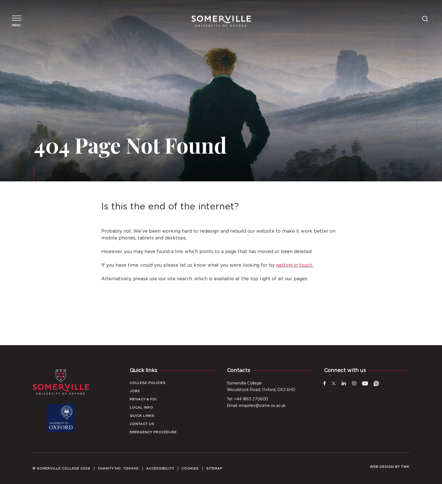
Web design (382, 466)
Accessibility (160, 468)
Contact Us (142, 424)
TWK (405, 466)
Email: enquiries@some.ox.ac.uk (256, 406)
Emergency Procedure (153, 432)
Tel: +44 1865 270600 (247, 399)
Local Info (141, 407)
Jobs (135, 391)
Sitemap (214, 468)
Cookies (190, 468)
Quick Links (142, 415)
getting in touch (294, 265)
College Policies (148, 383)
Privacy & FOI (143, 399)
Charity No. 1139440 (118, 468)
